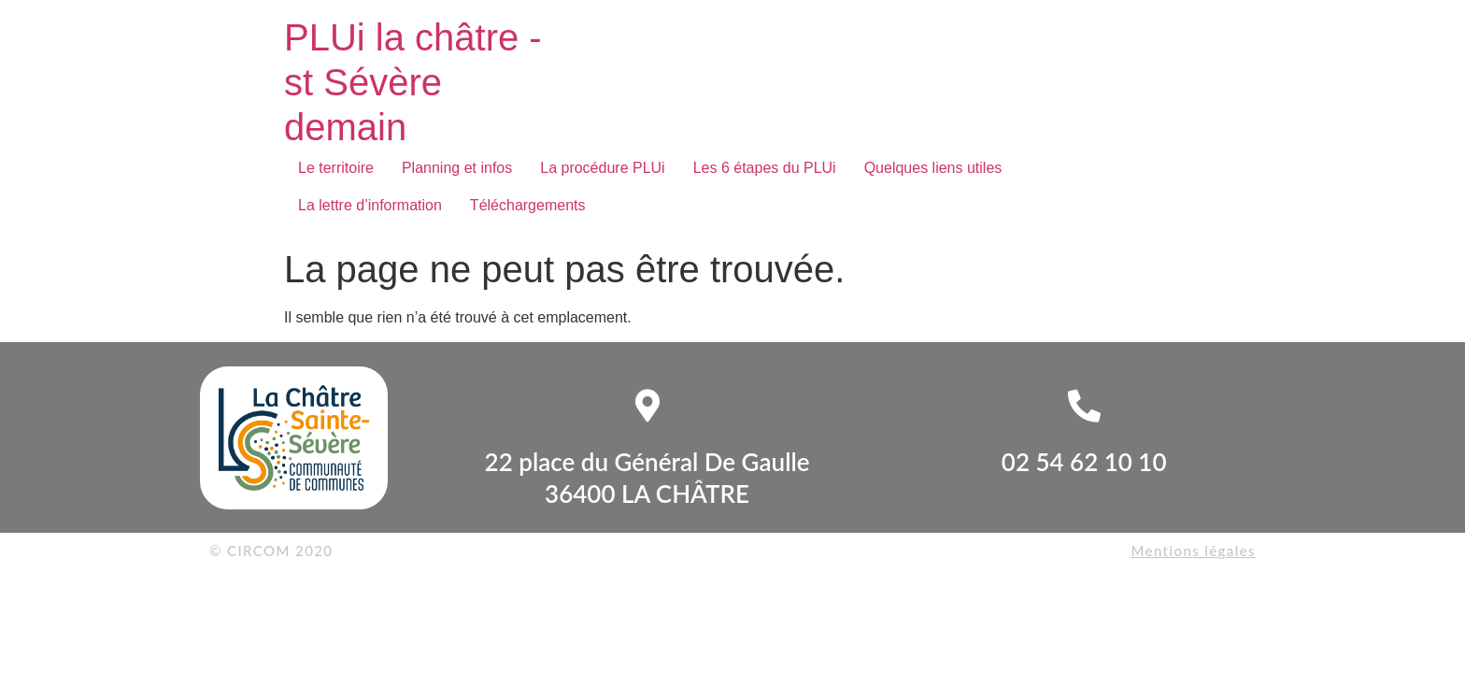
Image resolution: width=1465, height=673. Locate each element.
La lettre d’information (370, 205)
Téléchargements (528, 205)
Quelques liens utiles (933, 168)
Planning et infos (457, 168)
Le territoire (336, 168)
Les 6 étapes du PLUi (764, 168)
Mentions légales (1193, 550)
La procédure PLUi (602, 168)
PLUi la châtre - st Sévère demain (413, 82)
